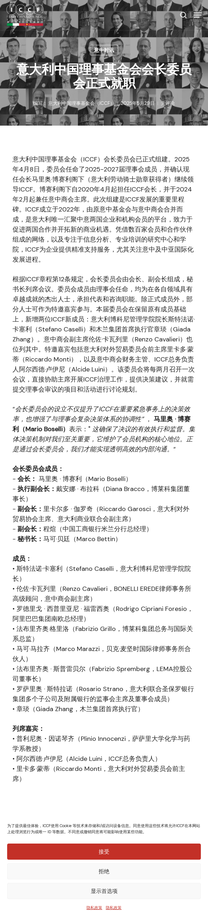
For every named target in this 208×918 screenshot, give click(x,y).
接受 (104, 852)
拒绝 (104, 871)
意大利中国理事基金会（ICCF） (81, 103)
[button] (198, 15)
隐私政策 (94, 907)
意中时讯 (104, 50)
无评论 (168, 103)
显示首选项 (104, 891)
